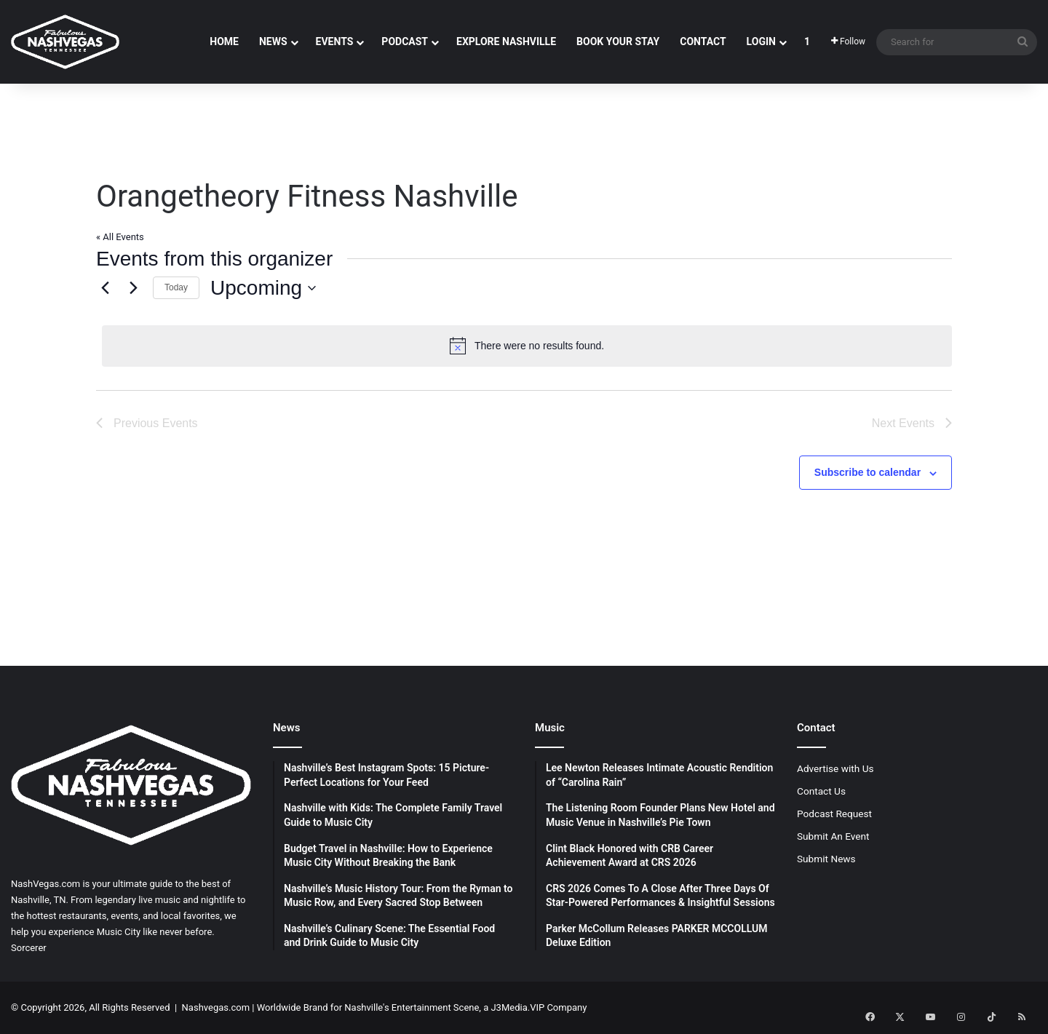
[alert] (527, 345)
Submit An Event (833, 836)
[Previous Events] (105, 288)
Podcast (404, 41)
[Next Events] (133, 288)
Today (176, 287)
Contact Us (821, 791)
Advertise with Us (835, 768)
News (273, 41)
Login (761, 41)
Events (335, 41)
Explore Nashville (506, 41)
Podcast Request (834, 813)
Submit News (826, 858)
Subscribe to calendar (867, 472)
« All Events (120, 236)
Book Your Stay (617, 41)
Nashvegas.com (216, 1007)
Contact (703, 41)
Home (224, 41)
